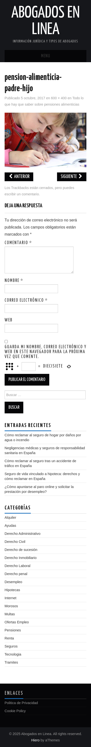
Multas (10, 614)
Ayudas (10, 526)
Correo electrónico (26, 300)
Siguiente (72, 176)
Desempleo (13, 582)
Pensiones (13, 630)
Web (9, 320)
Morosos (11, 606)
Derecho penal (16, 574)
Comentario (18, 243)
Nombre (14, 281)
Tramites (11, 662)
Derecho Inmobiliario (21, 558)
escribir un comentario (22, 194)
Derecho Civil (15, 542)
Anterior (19, 176)
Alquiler (10, 517)
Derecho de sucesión (21, 550)
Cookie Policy (15, 711)
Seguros (11, 646)
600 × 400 (58, 98)
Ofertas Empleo (17, 622)
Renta (9, 638)
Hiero (35, 740)
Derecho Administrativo (23, 534)
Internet (11, 598)
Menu (45, 56)
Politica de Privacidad (21, 703)
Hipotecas (12, 590)
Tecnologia (13, 654)
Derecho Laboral (17, 566)
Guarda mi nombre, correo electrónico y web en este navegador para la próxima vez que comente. (45, 352)
